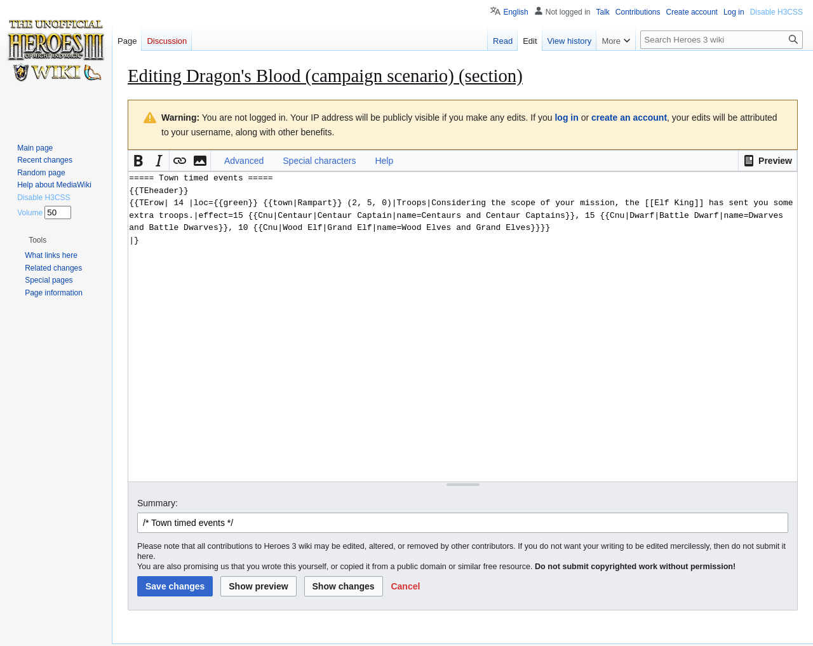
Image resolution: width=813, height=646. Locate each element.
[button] (767, 161)
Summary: (157, 503)
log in (566, 117)
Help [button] (384, 161)
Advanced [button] (244, 161)
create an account (629, 117)
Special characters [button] (319, 161)
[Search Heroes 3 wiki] (721, 39)
